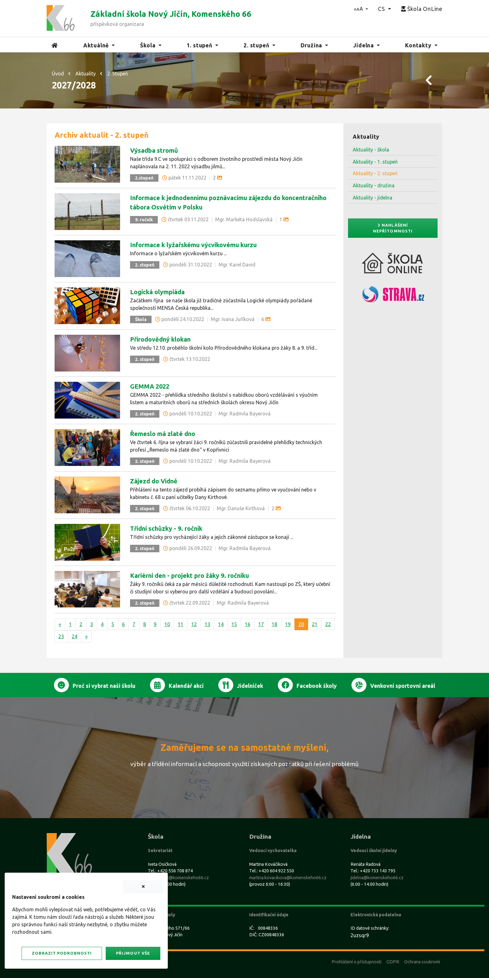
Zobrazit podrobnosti (62, 953)
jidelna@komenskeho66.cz (377, 877)
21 (314, 624)
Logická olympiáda (157, 291)
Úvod (58, 73)
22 (328, 624)
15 (234, 624)
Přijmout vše (133, 953)
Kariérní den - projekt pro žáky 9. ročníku (189, 575)
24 (74, 636)
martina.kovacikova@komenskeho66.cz (288, 877)
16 (247, 624)
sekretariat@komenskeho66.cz (178, 877)
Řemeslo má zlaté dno (162, 433)
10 (167, 624)
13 (207, 624)
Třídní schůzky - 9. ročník (166, 528)
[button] (361, 8)
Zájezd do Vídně (153, 481)
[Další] (86, 636)
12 (194, 624)
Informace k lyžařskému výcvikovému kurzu (193, 244)
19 (288, 624)
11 (180, 624)
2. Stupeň (117, 73)
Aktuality (85, 73)
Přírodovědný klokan (160, 339)
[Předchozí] (60, 624)
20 (301, 624)
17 (261, 624)
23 (61, 636)
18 (274, 624)
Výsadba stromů (154, 150)
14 (221, 624)
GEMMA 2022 (149, 386)
